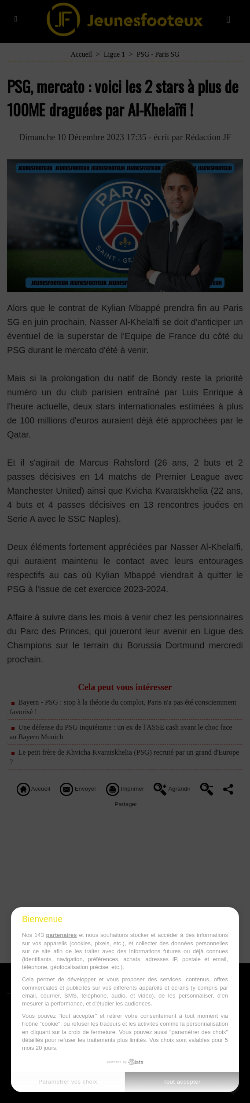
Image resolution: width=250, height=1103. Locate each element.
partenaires (61, 935)
